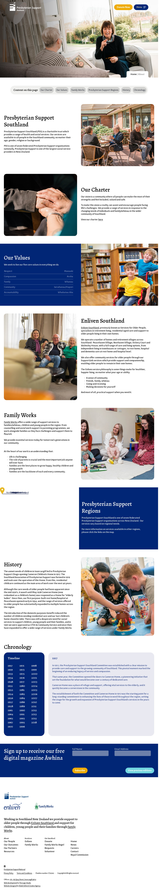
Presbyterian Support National (14, 869)
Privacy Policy (8, 873)
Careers (75, 848)
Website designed (10, 886)
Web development (10, 883)
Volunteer (50, 851)
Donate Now (123, 7)
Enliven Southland (90, 328)
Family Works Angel (54, 845)
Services (28, 838)
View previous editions (140, 770)
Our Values (61, 90)
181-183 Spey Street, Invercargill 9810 (23, 879)
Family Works (78, 90)
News (73, 845)
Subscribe (80, 770)
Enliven (28, 841)
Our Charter (46, 90)
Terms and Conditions (24, 873)
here (100, 219)
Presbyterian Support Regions (103, 90)
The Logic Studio (25, 883)
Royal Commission (79, 855)
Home (133, 74)
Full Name (77, 749)
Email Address (121, 749)
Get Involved (50, 838)
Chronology (139, 90)
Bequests (49, 848)
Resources (9, 851)
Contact (75, 851)
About (6, 838)
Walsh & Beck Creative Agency (29, 886)
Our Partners (10, 848)
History (126, 90)
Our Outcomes (11, 845)
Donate (48, 841)
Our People (9, 841)
